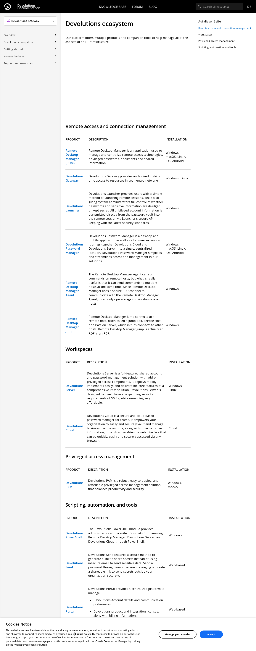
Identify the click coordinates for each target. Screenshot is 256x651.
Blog (153, 7)
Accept (211, 634)
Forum (137, 7)
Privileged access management (216, 41)
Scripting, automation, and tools (217, 47)
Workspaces (205, 34)
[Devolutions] (7, 6)
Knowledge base (112, 7)
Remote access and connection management (224, 28)
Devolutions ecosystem (18, 42)
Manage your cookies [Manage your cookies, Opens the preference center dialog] (178, 634)
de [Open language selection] (249, 7)
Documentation (28, 6)
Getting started (13, 49)
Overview (9, 35)
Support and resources (18, 63)
